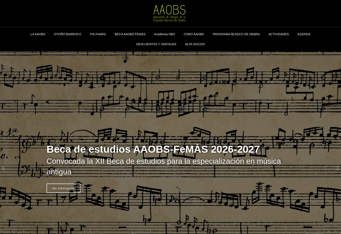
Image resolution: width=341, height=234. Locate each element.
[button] (3, 168)
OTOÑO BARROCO (67, 34)
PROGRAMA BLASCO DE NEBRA (236, 34)
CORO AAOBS (194, 34)
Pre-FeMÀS (98, 34)
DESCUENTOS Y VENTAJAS (156, 44)
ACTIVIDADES (279, 34)
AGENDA (304, 34)
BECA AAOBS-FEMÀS (130, 34)
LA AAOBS (38, 34)
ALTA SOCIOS (195, 44)
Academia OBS (164, 34)
